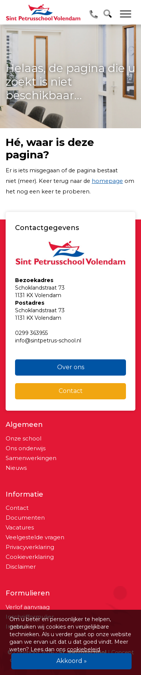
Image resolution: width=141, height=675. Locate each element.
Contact (71, 390)
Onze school (23, 438)
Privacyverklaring (30, 547)
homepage (107, 181)
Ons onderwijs (25, 448)
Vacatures (20, 527)
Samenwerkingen (31, 458)
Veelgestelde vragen (35, 537)
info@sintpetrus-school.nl (48, 340)
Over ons (70, 367)
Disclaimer (21, 566)
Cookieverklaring (30, 556)
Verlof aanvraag (28, 607)
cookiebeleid (83, 649)
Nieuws (16, 467)
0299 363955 (31, 333)
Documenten (25, 517)
